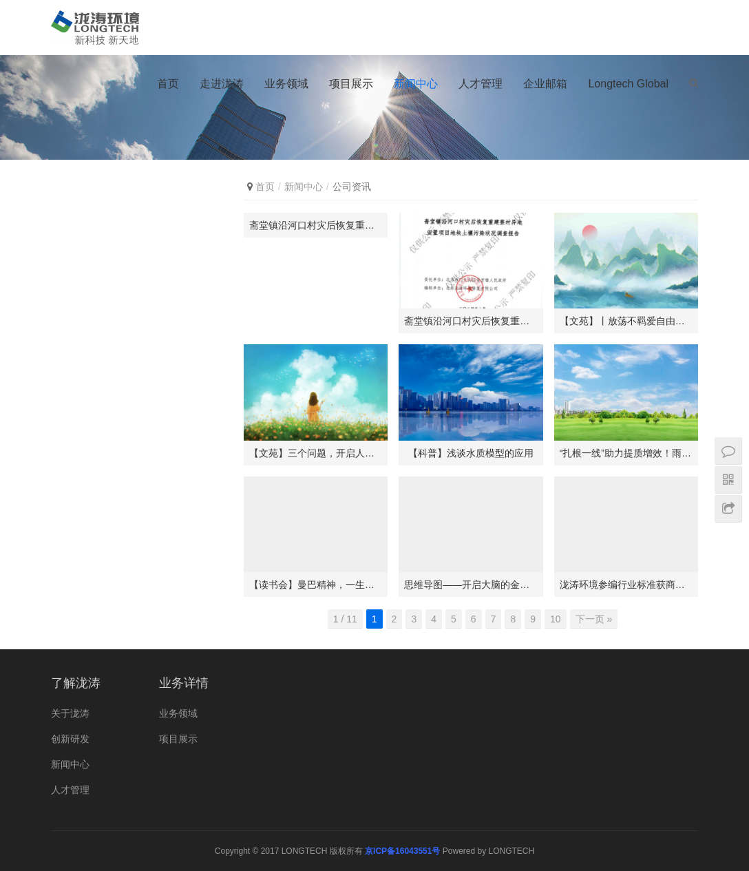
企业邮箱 (545, 84)
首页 (168, 84)
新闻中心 (416, 84)
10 (555, 619)
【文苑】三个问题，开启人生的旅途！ (315, 453)
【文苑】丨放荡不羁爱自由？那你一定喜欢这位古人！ (626, 320)
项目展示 (351, 84)
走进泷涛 (222, 84)
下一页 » (594, 619)
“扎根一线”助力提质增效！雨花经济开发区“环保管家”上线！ (626, 453)
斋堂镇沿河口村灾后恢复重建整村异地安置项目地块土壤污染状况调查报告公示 (315, 225)
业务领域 (286, 84)
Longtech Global (628, 84)
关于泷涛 (70, 713)
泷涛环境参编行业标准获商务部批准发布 (626, 584)
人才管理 (480, 84)
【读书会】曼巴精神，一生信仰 (315, 584)
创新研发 (70, 738)
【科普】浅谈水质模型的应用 (471, 453)
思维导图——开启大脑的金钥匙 (470, 584)
